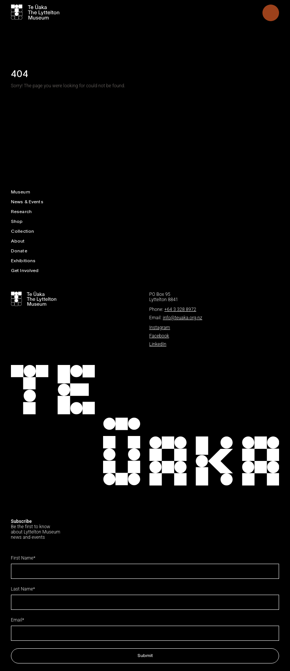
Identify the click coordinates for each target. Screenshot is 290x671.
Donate (19, 251)
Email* (17, 620)
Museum (20, 192)
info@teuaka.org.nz (182, 317)
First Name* (23, 558)
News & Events (27, 202)
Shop (17, 222)
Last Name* (23, 589)
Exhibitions (23, 261)
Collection (22, 231)
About (18, 241)
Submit (145, 656)
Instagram (159, 327)
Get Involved (25, 271)
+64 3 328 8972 (180, 309)
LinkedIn (157, 344)
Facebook (159, 336)
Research (21, 212)
